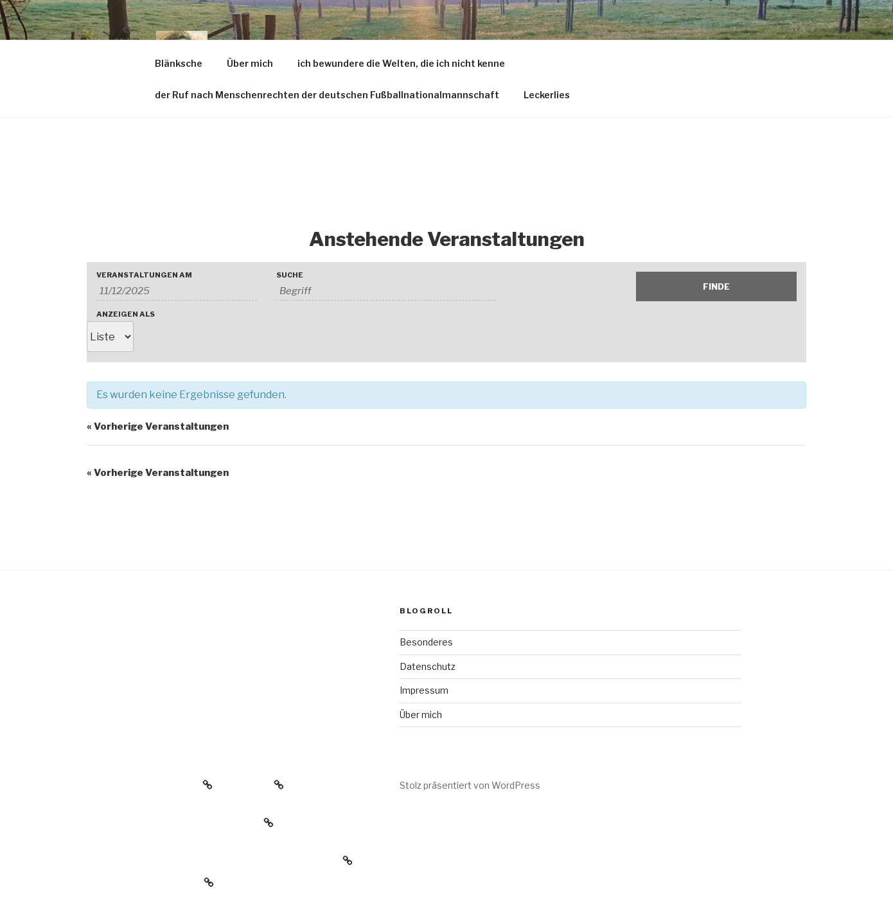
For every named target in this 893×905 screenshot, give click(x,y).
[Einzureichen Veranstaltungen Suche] (716, 286)
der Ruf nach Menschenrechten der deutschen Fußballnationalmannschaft (327, 94)
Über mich (250, 63)
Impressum (424, 690)
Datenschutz (427, 666)
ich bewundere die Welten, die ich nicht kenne (401, 63)
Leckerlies (547, 94)
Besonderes (426, 642)
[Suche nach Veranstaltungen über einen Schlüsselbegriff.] (386, 291)
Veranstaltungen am (144, 275)
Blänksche (178, 63)
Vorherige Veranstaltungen (158, 426)
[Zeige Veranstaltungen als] (110, 336)
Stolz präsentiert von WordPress (470, 785)
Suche (289, 275)
